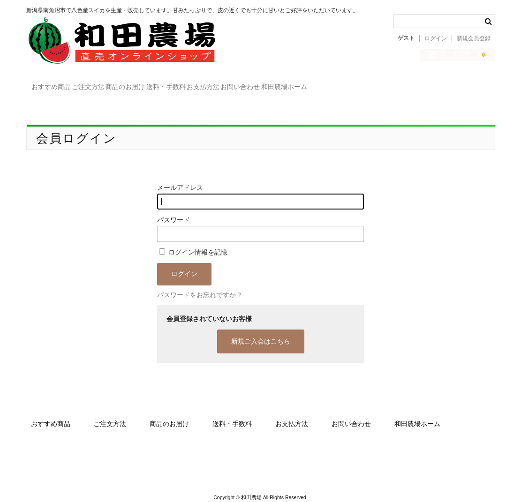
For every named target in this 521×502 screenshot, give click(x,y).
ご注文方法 (131, 84)
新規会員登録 (474, 38)
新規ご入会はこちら (260, 331)
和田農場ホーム (462, 84)
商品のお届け (195, 84)
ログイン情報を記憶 (193, 242)
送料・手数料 (263, 84)
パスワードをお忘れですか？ (199, 284)
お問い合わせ (391, 84)
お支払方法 (327, 84)
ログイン (435, 38)
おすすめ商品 (67, 84)
